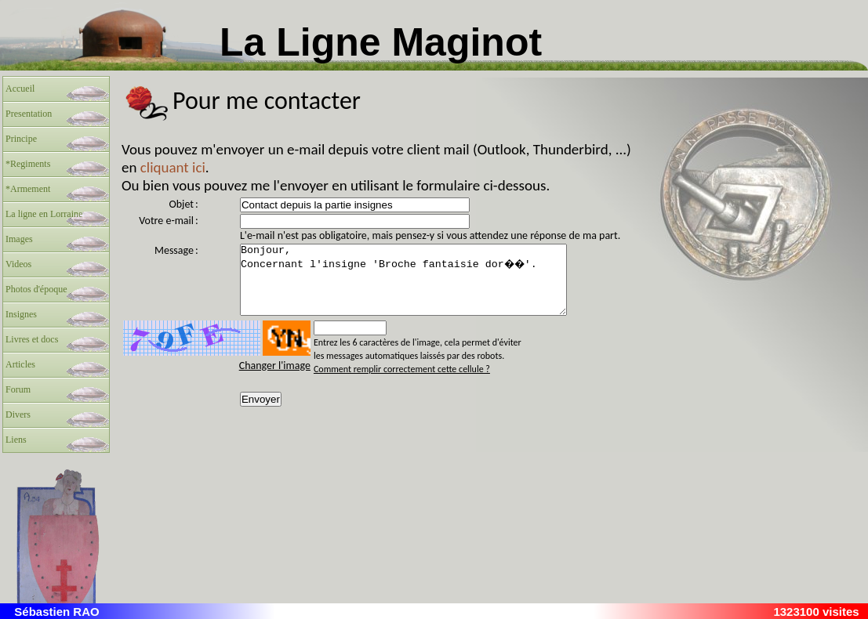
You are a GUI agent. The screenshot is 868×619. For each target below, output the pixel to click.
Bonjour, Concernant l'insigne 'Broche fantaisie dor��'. (423, 287)
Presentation (28, 113)
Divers (18, 414)
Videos (18, 264)
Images (19, 238)
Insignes (21, 314)
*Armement (27, 188)
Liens (16, 439)
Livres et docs (31, 339)
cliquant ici (172, 167)
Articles (20, 364)
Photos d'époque (36, 289)
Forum (18, 389)
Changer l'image (275, 379)
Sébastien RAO (56, 611)
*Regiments (27, 163)
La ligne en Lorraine (43, 213)
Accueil (20, 88)
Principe (21, 138)
